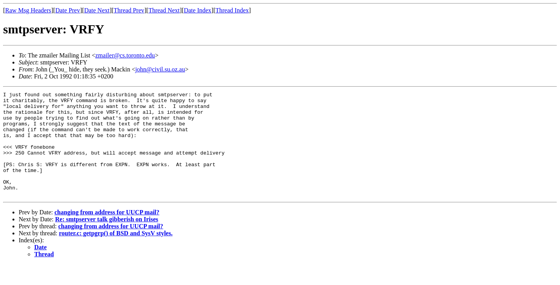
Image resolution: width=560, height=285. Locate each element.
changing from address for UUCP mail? (106, 233)
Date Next (96, 10)
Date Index (198, 10)
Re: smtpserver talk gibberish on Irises (106, 240)
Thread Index (232, 10)
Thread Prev (129, 10)
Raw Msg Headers (28, 10)
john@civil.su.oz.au (160, 69)
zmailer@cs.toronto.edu (125, 55)
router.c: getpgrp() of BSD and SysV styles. (116, 254)
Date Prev (67, 10)
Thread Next (164, 10)
